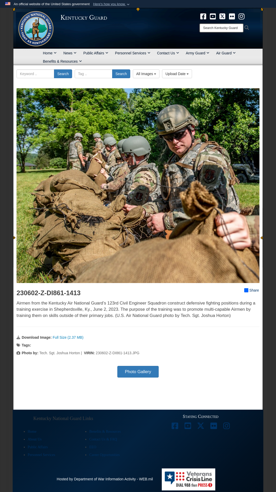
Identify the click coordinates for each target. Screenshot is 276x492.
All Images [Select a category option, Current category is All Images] (146, 74)
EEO (92, 447)
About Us (35, 439)
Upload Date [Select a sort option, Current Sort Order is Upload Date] (177, 74)
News (69, 53)
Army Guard (197, 53)
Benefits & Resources (62, 61)
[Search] (221, 28)
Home (50, 53)
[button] (112, 4)
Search (63, 74)
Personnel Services (132, 53)
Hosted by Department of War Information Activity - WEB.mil (105, 479)
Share (251, 290)
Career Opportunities (104, 455)
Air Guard (226, 53)
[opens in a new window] (203, 16)
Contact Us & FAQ (103, 439)
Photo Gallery (138, 371)
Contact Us (168, 53)
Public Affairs (95, 53)
